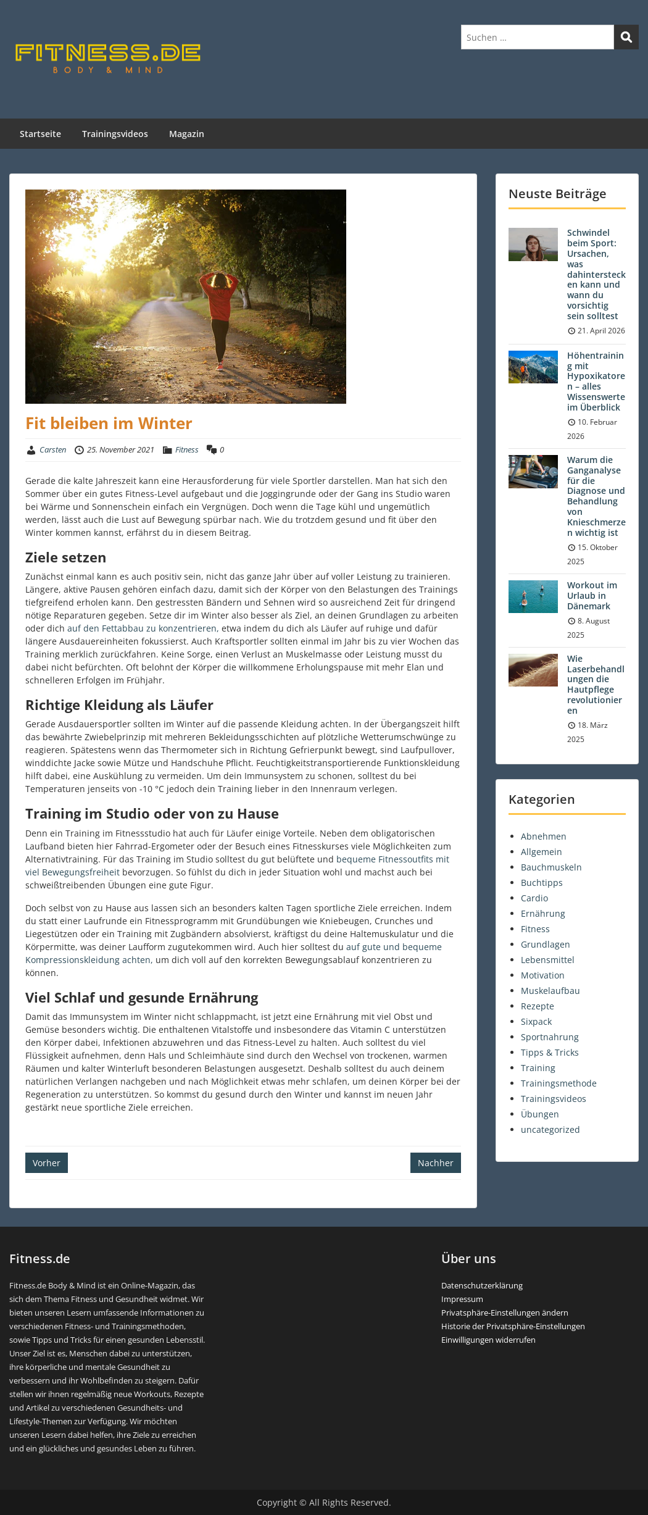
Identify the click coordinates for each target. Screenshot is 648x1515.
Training (538, 1068)
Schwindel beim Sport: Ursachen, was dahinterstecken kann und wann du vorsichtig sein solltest (596, 274)
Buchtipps (542, 882)
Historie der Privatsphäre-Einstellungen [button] (513, 1326)
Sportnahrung (550, 1037)
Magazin (186, 134)
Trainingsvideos (115, 134)
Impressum (462, 1298)
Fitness (187, 449)
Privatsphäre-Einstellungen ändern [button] (504, 1312)
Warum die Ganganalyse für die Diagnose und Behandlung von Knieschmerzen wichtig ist (596, 496)
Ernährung (543, 913)
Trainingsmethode (559, 1083)
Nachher (436, 1163)
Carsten (52, 449)
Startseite (40, 134)
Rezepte (537, 1006)
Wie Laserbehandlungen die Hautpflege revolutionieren (596, 684)
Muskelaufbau (550, 990)
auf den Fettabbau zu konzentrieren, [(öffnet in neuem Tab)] (143, 628)
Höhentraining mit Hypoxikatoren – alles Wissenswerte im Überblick (596, 381)
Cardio (534, 898)
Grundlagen (545, 944)
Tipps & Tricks (550, 1052)
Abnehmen (544, 836)
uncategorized (550, 1129)
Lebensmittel (548, 960)
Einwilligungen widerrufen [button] (488, 1339)
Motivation (543, 975)
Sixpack (536, 1021)
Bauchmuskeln (551, 867)
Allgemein (541, 852)
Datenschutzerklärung (482, 1285)
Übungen (540, 1114)
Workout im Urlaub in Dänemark (592, 595)
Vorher (46, 1163)
